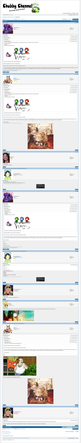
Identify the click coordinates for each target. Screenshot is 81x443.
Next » (24, 19)
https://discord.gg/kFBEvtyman (13, 70)
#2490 (77, 406)
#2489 (77, 323)
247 (12, 19)
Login (9, 14)
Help (77, 13)
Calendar (73, 13)
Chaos (15, 78)
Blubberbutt (16, 27)
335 (21, 19)
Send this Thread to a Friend (7, 432)
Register (11, 14)
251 (19, 19)
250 (17, 19)
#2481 (77, 22)
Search (64, 13)
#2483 (77, 151)
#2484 (77, 168)
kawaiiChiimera (24, 168)
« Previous (7, 19)
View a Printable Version (7, 431)
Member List (68, 13)
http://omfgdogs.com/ (13, 181)
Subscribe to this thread (7, 433)
